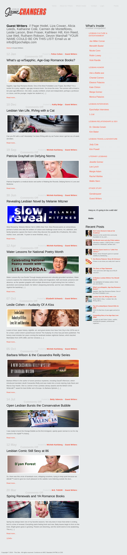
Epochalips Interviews (99, 110)
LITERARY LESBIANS (98, 156)
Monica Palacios (96, 97)
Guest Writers (71, 54)
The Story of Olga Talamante (102, 268)
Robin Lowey (95, 55)
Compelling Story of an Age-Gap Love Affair (105, 316)
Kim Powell (94, 149)
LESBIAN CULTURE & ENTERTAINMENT (98, 34)
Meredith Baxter (96, 46)
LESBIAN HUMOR (96, 67)
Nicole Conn (94, 51)
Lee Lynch (94, 167)
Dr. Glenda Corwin (97, 127)
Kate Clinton (94, 87)
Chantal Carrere (96, 78)
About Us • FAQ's (66, 6)
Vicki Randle (95, 60)
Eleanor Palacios (97, 82)
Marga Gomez (95, 92)
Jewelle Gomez (96, 162)
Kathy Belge (57, 105)
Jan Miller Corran (97, 41)
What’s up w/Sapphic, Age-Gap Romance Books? (107, 288)
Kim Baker (94, 132)
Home (54, 6)
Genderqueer (95, 194)
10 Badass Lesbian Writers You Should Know (106, 278)
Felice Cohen (57, 54)
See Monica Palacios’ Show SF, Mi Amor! (106, 259)
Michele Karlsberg (55, 150)
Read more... (11, 97)
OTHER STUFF (95, 188)
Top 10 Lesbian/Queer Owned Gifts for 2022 (106, 307)
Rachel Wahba (96, 176)
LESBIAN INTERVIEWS (98, 104)
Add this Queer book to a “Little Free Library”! (105, 250)
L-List (91, 114)
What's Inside (81, 6)
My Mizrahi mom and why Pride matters (106, 240)
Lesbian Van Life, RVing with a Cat (104, 296)
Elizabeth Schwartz (54, 299)
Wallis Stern (94, 181)
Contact (94, 6)
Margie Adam (95, 171)
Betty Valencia (56, 399)
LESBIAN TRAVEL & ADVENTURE (103, 139)
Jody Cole (93, 144)
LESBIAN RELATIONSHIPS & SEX (103, 121)
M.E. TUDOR (57, 490)
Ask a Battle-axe (96, 73)
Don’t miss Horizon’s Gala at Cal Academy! (104, 231)
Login (102, 6)
